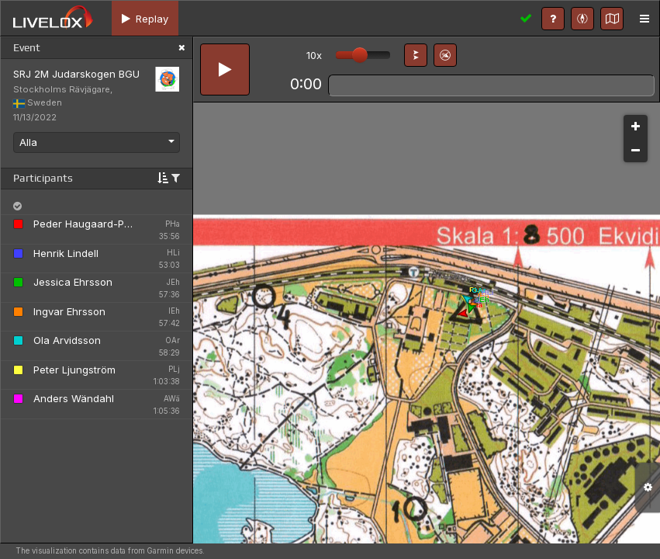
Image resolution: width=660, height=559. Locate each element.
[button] (415, 55)
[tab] (145, 18)
